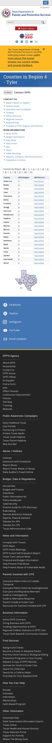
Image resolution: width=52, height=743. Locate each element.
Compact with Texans (14, 542)
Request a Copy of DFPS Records (20, 661)
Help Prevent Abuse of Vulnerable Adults (24, 567)
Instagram (12, 322)
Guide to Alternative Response (19, 598)
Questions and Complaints (18, 109)
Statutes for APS (11, 521)
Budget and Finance (15, 136)
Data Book (11, 140)
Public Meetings (13, 153)
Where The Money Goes (15, 739)
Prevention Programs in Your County (22, 658)
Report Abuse (24, 28)
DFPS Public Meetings (14, 549)
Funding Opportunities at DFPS (19, 626)
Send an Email (12, 106)
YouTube (11, 330)
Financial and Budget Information (20, 560)
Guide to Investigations (15, 595)
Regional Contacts (14, 119)
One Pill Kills (9, 426)
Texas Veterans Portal (14, 732)
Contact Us (8, 369)
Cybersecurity (10, 503)
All (23, 169)
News (9, 150)
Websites (7, 409)
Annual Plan (9, 485)
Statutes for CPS (11, 525)
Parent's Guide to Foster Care (18, 602)
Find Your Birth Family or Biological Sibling (25, 654)
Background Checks (13, 647)
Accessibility (9, 366)
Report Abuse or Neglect (18, 102)
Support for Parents (13, 735)
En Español (45, 7)
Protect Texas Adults (13, 433)
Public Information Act (14, 496)
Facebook (12, 304)
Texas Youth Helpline (14, 436)
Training (7, 405)
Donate (7, 689)
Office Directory (13, 116)
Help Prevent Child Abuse (16, 563)
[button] (17, 41)
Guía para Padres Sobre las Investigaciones (25, 587)
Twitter (10, 313)
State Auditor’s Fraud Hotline (18, 472)
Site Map (7, 401)
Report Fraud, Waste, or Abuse (19, 468)
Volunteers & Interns (16, 160)
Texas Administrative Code (17, 528)
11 (31, 172)
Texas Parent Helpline (14, 440)
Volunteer (8, 693)
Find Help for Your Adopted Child (20, 675)
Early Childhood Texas (14, 422)
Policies (7, 398)
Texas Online (10, 724)
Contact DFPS (22, 92)
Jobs (8, 146)
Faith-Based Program (14, 704)
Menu (8, 92)
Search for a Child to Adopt (17, 672)
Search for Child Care (14, 668)
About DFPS (11, 133)
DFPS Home (9, 373)
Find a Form (11, 143)
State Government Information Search (23, 721)
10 (25, 172)
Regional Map (12, 122)
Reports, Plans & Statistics (16, 517)
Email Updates (14, 339)
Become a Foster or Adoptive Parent (22, 651)
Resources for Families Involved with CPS (24, 605)
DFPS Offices (9, 376)
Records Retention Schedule (17, 514)
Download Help (11, 717)
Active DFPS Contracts (14, 619)
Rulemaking (9, 510)
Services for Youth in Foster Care (20, 665)
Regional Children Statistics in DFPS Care (24, 630)
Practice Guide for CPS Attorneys (20, 507)
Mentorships (9, 700)
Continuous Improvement (16, 394)
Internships (9, 696)
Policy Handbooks (12, 500)
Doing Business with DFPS (17, 623)
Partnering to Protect (14, 429)
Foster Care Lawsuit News (16, 556)
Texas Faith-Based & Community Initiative (25, 633)
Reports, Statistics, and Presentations (24, 156)
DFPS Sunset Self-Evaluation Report (21, 553)
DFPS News (9, 546)
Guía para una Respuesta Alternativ (21, 591)
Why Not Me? (10, 444)
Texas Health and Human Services (21, 728)
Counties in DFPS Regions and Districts (24, 125)
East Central (39, 181)
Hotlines (10, 112)
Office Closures (10, 391)
